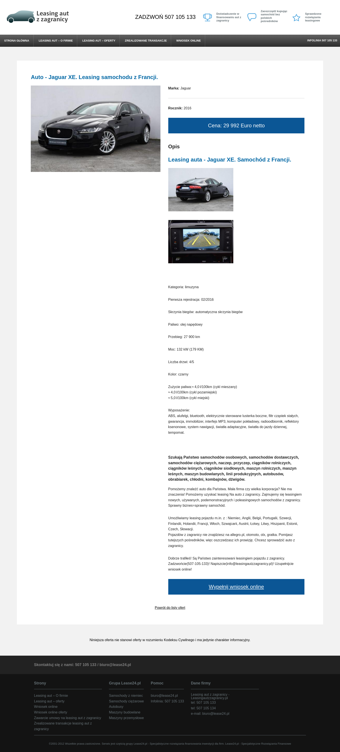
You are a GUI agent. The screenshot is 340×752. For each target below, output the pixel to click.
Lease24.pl (140, 743)
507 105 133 (180, 17)
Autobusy (116, 706)
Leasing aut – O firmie (56, 40)
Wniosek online (188, 40)
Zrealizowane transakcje (146, 40)
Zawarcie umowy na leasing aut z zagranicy (67, 718)
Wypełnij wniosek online (236, 587)
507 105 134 (206, 708)
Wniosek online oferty (50, 712)
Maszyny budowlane (124, 712)
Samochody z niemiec (126, 695)
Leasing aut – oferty (98, 40)
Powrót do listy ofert (170, 608)
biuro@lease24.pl (115, 665)
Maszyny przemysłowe (126, 718)
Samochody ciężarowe (126, 701)
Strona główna (16, 40)
